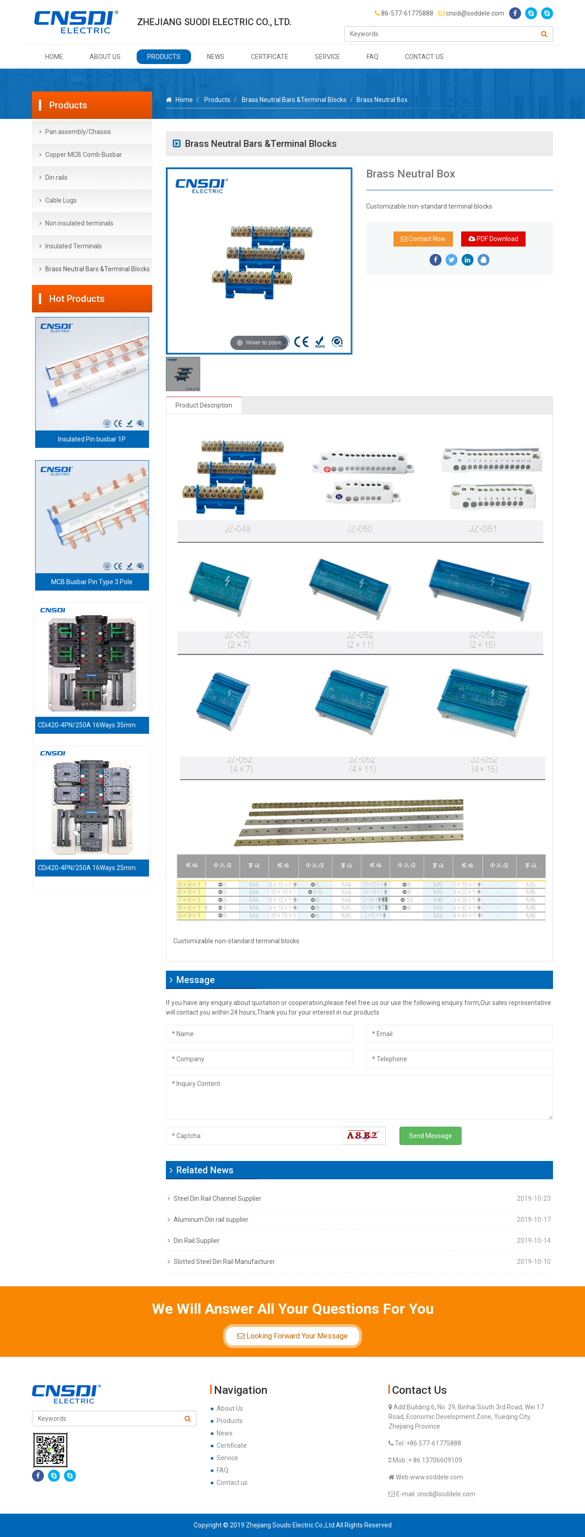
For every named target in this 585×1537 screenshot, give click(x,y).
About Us (105, 56)
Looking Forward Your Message (292, 1336)
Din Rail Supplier (197, 1240)
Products (164, 56)
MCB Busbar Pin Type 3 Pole (92, 582)
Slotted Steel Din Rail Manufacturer (224, 1261)
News (215, 56)
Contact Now (423, 238)
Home (54, 56)
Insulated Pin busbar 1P (92, 439)
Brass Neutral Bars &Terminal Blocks (97, 269)
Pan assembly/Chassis (78, 131)
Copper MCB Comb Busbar (83, 154)
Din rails (56, 177)
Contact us (424, 56)
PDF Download (493, 238)
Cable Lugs (61, 200)
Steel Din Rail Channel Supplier (217, 1198)
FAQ (372, 56)
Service (327, 56)
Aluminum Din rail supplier (211, 1219)
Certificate (269, 56)
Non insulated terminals (79, 223)
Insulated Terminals (73, 246)
